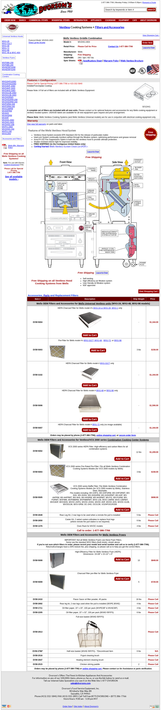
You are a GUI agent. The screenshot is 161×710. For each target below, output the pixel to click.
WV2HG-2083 (8, 120)
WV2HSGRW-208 (9, 100)
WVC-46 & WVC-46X (11, 53)
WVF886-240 (7, 65)
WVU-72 (5, 48)
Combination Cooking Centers (11, 75)
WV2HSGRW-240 (9, 102)
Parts (47, 295)
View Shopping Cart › (151, 35)
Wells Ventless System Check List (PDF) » (61, 146)
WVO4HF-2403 (8, 88)
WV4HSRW (7, 115)
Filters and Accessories (109, 27)
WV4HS (5, 113)
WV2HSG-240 (8, 129)
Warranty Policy (111, 60)
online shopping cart (105, 435)
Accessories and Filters (12, 139)
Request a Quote (149, 2)
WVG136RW (7, 109)
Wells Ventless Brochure (132, 60)
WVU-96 (5, 50)
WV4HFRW (7, 111)
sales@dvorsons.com (80, 683)
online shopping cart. (92, 669)
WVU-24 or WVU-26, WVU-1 (105, 308)
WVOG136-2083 (9, 93)
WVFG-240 (7, 131)
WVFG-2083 (7, 127)
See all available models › (13, 178)
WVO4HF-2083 (8, 86)
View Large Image (37, 42)
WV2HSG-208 (8, 124)
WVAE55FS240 (8, 69)
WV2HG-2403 (8, 122)
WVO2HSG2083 (9, 84)
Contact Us (113, 46)
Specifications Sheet (92, 60)
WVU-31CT (7, 43)
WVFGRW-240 (8, 106)
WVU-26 (5, 41)
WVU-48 (5, 46)
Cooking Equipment (11, 165)
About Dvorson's (91, 706)
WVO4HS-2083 (8, 90)
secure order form (127, 435)
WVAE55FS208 (8, 67)
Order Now (147, 43)
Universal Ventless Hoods (13, 36)
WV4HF (5, 118)
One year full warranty (36, 124)
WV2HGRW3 (7, 97)
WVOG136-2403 (9, 95)
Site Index (78, 706)
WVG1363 (6, 134)
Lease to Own (149, 48)
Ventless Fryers (9, 58)
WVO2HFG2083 (9, 81)
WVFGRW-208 (8, 104)
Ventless (64, 27)
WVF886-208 (7, 63)
